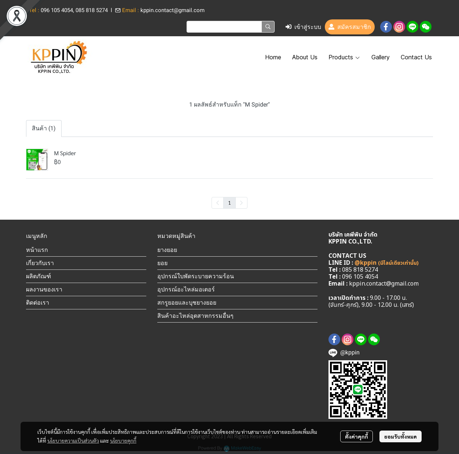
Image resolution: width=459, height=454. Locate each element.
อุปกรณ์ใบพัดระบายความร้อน (195, 276)
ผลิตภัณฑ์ (38, 276)
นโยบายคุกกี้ (123, 440)
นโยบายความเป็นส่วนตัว (73, 440)
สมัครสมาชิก (349, 27)
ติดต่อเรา (37, 302)
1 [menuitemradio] (229, 202)
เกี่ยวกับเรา (40, 263)
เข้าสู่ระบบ (303, 27)
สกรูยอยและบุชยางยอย (186, 302)
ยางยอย (167, 249)
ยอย (162, 263)
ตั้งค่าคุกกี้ (356, 436)
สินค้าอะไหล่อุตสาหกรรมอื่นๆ (195, 315)
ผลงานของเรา (44, 289)
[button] (230, 26)
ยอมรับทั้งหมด (400, 436)
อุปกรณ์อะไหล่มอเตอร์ (186, 289)
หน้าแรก (37, 249)
